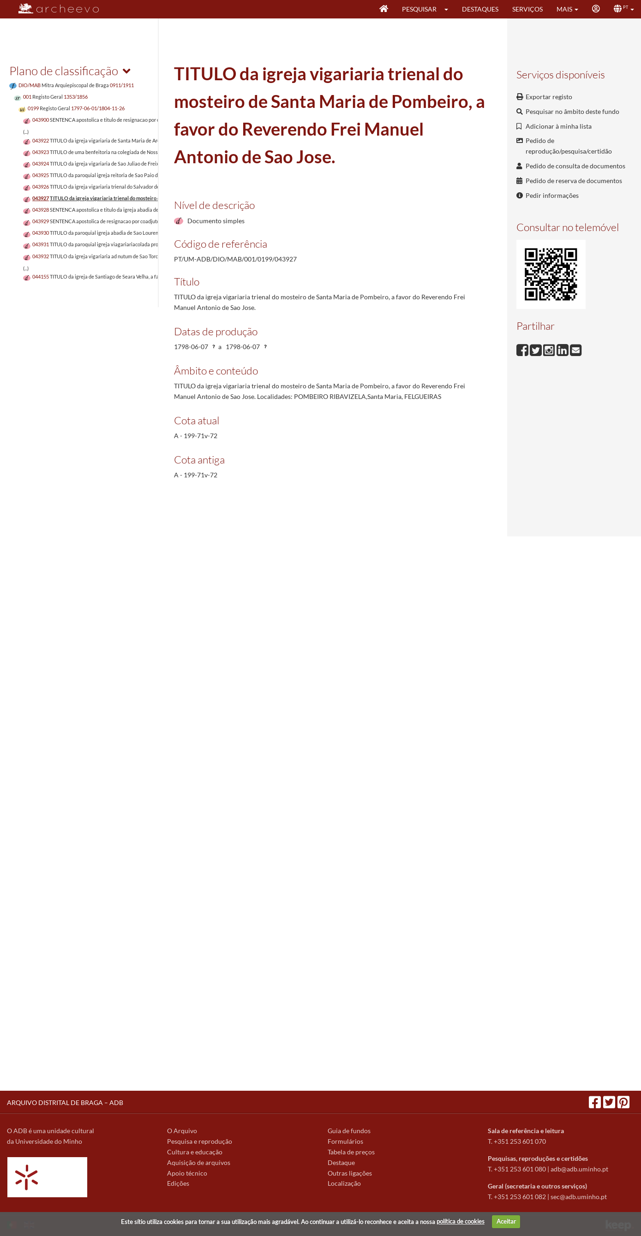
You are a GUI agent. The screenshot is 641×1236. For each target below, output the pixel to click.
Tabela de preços (351, 1152)
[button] (449, 9)
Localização (344, 1183)
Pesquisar (419, 9)
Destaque (341, 1162)
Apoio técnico (187, 1173)
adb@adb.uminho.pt (579, 1169)
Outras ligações (350, 1173)
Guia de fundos (349, 1131)
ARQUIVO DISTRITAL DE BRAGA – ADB (65, 1102)
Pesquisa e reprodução (199, 1141)
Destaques (480, 9)
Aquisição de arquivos (198, 1162)
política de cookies (461, 1221)
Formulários (345, 1141)
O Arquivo (182, 1131)
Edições (178, 1183)
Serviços (527, 9)
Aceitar (506, 1221)
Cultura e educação (194, 1152)
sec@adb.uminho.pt (579, 1196)
